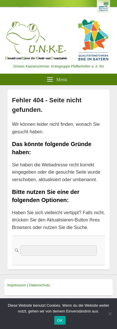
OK (60, 320)
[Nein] (110, 314)
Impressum (16, 285)
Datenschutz (39, 285)
